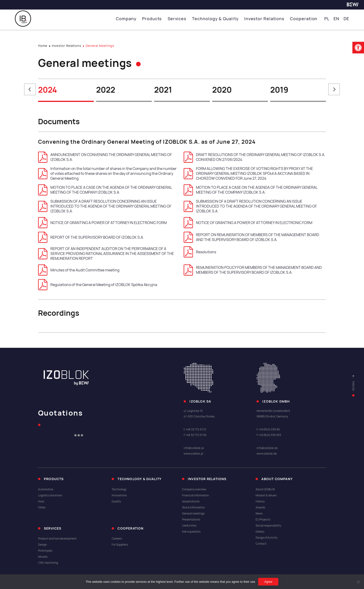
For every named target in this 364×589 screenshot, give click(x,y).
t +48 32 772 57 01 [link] (195, 429)
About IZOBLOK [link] (265, 489)
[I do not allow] (358, 581)
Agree (268, 581)
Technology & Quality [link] (217, 18)
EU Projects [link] (263, 519)
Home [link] (42, 46)
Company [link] (130, 18)
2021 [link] (163, 90)
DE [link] (346, 18)
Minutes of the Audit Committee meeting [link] (78, 270)
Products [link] (156, 18)
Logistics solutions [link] (50, 495)
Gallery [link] (260, 532)
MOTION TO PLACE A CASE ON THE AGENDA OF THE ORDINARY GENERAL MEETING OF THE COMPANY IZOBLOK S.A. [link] (105, 189)
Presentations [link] (191, 519)
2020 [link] (222, 90)
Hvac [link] (41, 501)
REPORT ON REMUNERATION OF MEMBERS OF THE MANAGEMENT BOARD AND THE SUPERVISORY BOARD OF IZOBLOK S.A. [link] (251, 237)
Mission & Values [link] (266, 495)
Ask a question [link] (191, 532)
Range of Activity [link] (266, 538)
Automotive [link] (45, 489)
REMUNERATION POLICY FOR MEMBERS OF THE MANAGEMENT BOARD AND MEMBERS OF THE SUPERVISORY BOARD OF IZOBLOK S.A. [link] (253, 270)
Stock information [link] (193, 507)
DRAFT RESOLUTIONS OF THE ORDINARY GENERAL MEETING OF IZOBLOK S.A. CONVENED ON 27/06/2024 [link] (254, 157)
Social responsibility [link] (268, 525)
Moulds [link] (42, 557)
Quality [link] (116, 501)
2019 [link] (279, 90)
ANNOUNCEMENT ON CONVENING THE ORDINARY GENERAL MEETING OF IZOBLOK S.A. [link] (105, 157)
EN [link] (336, 18)
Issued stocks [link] (190, 501)
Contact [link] (261, 544)
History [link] (260, 501)
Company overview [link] (194, 489)
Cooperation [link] (304, 18)
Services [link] (180, 18)
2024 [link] (47, 90)
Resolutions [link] (200, 251)
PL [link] (326, 18)
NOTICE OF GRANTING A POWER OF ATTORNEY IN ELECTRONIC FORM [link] (102, 222)
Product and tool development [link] (57, 538)
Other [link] (42, 507)
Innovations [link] (119, 495)
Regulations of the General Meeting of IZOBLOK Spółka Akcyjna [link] (97, 284)
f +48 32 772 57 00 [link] (195, 435)
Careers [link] (117, 538)
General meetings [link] (193, 513)
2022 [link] (105, 90)
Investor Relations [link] (265, 18)
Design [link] (42, 545)
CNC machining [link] (48, 563)
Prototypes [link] (45, 551)
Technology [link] (119, 489)
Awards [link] (260, 507)
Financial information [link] (195, 495)
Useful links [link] (189, 525)
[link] (358, 47)
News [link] (259, 513)
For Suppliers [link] (120, 545)
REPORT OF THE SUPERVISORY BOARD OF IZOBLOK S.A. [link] (91, 237)
